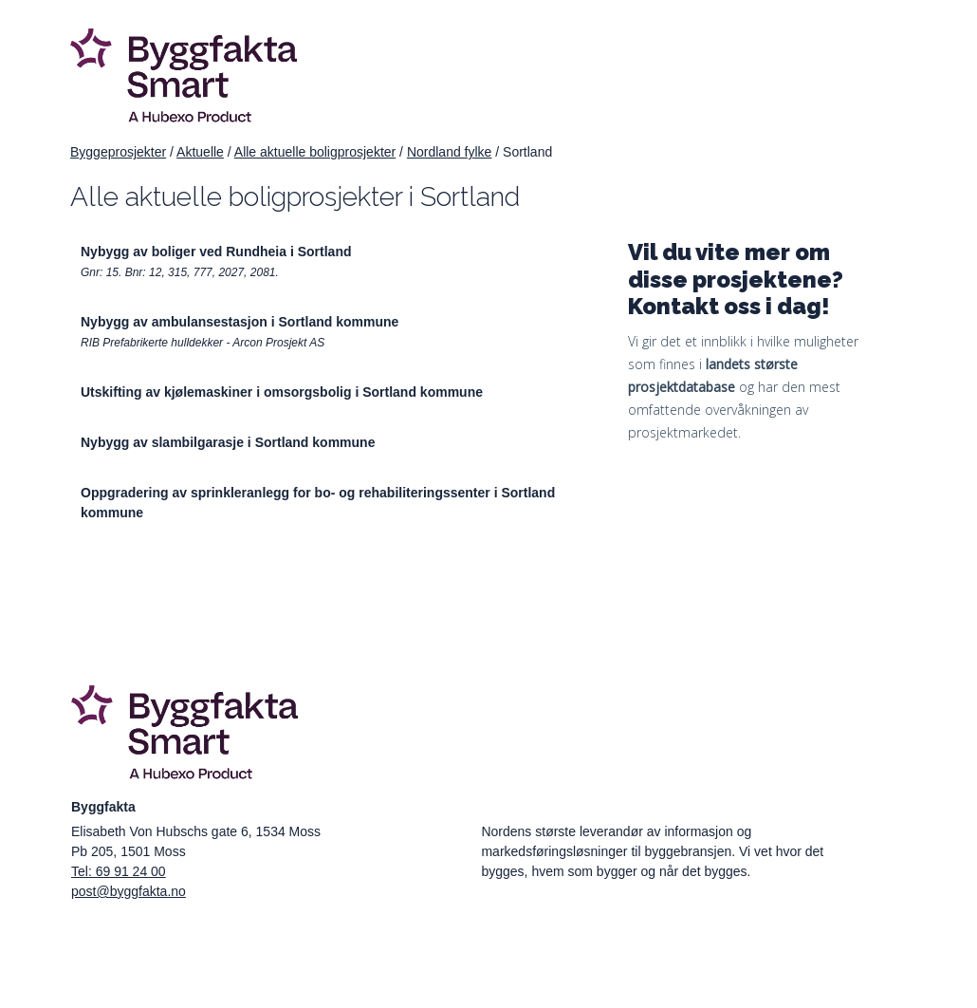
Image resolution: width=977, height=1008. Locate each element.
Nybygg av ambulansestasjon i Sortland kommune (239, 321)
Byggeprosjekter (118, 151)
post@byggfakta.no (128, 891)
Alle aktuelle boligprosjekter (315, 151)
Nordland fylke (449, 151)
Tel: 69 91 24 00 (118, 871)
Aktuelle (200, 151)
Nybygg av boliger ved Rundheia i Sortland (216, 251)
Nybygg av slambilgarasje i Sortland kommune (228, 442)
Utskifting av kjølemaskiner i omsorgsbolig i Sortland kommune (282, 392)
